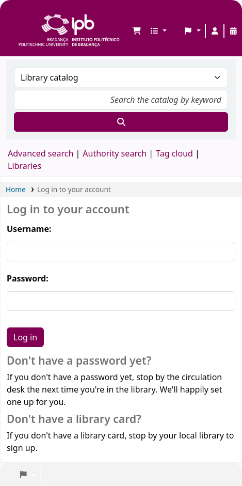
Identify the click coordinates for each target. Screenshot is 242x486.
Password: (28, 278)
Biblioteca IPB (21, 16)
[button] (137, 31)
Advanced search (40, 153)
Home (16, 189)
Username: (29, 228)
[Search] (121, 122)
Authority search (115, 153)
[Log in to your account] (214, 31)
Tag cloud (174, 153)
